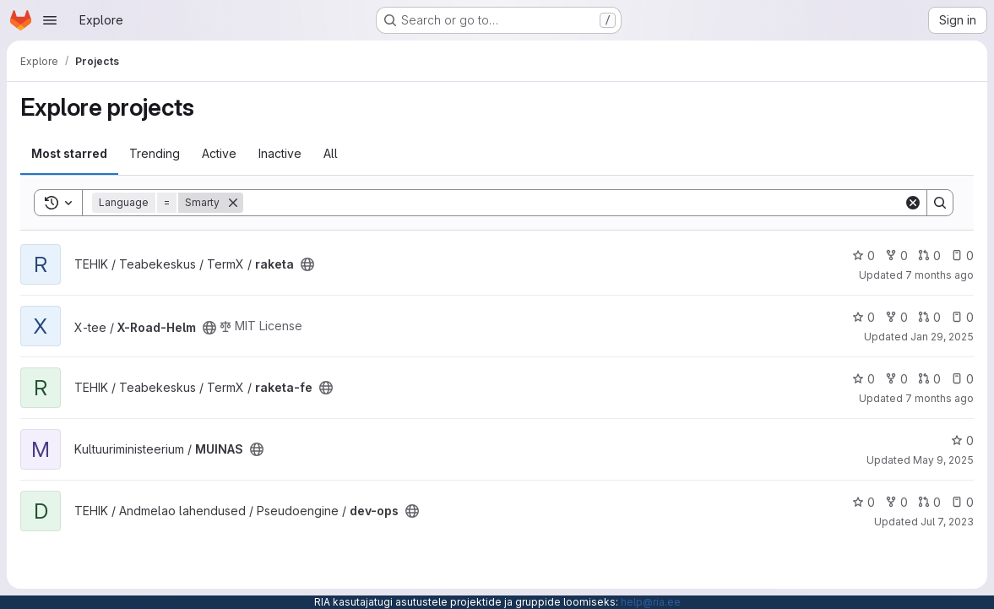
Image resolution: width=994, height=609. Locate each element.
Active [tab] (219, 153)
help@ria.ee (651, 601)
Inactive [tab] (279, 153)
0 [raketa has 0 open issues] (962, 255)
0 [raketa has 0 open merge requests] (929, 255)
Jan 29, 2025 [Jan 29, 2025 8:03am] (942, 336)
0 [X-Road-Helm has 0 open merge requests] (929, 317)
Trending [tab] (154, 153)
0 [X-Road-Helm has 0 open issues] (962, 317)
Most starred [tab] (69, 153)
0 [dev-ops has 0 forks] (896, 502)
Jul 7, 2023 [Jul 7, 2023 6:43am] (947, 521)
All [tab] (330, 153)
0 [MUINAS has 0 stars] (962, 440)
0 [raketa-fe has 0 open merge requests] (929, 379)
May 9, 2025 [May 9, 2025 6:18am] (943, 460)
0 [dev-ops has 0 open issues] (962, 502)
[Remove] (233, 203)
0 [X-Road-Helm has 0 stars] (863, 317)
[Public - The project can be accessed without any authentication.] (307, 264)
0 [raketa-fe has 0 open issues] (962, 379)
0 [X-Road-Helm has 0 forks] (896, 317)
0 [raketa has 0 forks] (896, 255)
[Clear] (913, 203)
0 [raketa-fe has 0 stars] (863, 379)
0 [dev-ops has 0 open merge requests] (929, 502)
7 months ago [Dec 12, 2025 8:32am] (939, 275)
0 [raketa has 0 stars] (863, 255)
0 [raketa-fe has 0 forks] (896, 379)
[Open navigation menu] (49, 20)
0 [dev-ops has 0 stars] (863, 502)
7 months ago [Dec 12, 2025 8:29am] (939, 398)
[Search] (573, 203)
